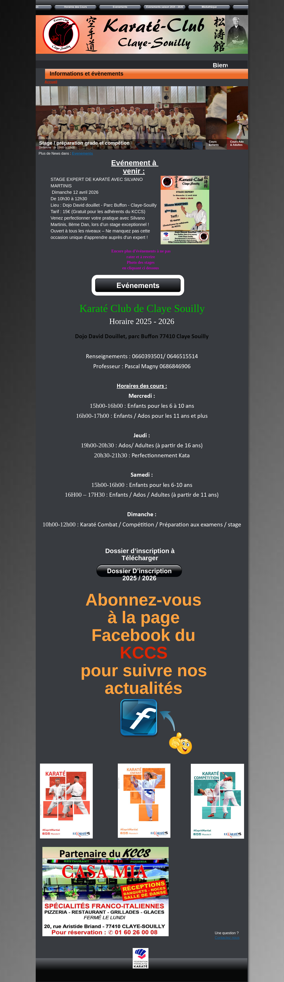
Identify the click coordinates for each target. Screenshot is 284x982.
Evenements (82, 153)
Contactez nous (227, 938)
